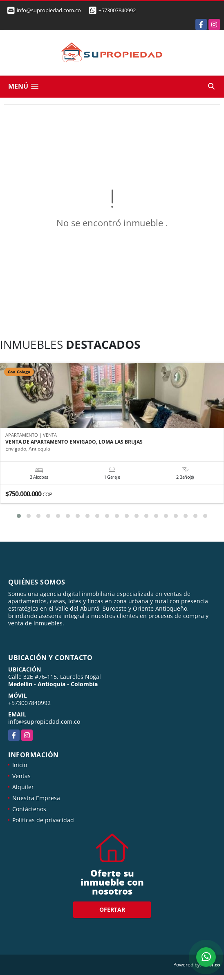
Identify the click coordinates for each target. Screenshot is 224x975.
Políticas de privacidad (43, 820)
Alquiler (23, 787)
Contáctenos (29, 809)
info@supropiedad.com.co (44, 721)
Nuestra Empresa (36, 798)
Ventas (21, 776)
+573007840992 (117, 10)
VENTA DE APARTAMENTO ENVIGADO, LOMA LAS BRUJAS (74, 442)
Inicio (19, 765)
